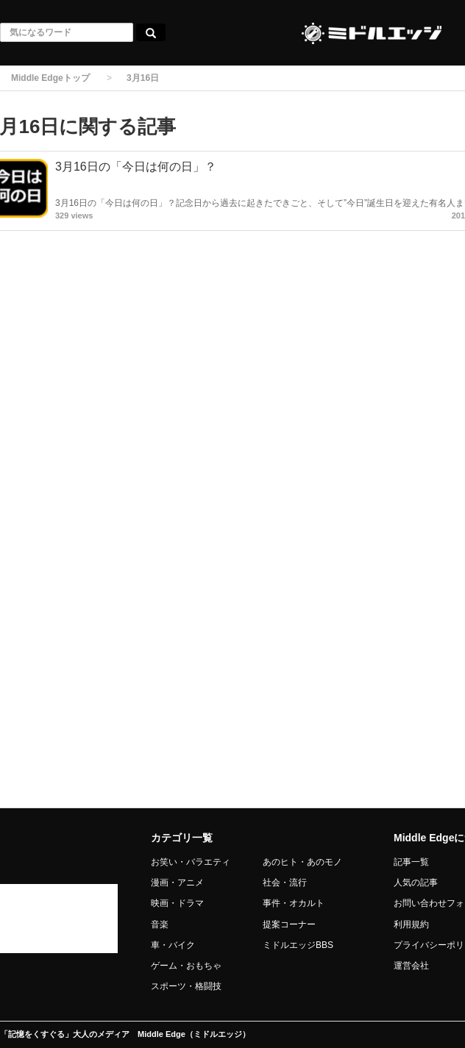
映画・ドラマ (177, 903)
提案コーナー (289, 924)
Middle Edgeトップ (50, 78)
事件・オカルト (293, 903)
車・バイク (173, 945)
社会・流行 (285, 882)
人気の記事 (416, 882)
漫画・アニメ (177, 882)
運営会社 (411, 965)
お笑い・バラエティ (190, 862)
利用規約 (411, 924)
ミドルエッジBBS (298, 945)
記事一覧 (411, 862)
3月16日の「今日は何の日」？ (135, 166)
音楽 (159, 924)
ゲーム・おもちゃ (186, 965)
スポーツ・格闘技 (186, 986)
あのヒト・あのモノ (302, 862)
